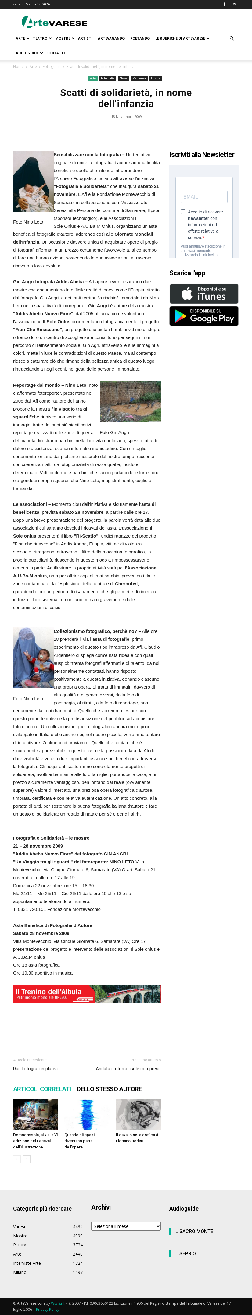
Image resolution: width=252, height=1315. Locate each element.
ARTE (23, 38)
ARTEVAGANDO (111, 38)
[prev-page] (17, 1159)
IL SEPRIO (185, 1254)
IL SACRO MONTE (193, 1231)
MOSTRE (65, 38)
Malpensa (139, 78)
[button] (231, 38)
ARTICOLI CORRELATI (42, 1089)
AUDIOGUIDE (29, 53)
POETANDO (140, 38)
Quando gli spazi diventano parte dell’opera (79, 1141)
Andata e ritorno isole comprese (128, 1068)
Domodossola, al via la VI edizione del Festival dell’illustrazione (35, 1141)
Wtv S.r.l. (58, 1303)
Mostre (155, 78)
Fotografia (52, 66)
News (123, 78)
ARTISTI (85, 38)
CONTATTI (55, 53)
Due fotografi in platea (35, 1068)
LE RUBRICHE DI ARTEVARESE (182, 38)
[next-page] (27, 1159)
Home (18, 66)
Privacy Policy (47, 1309)
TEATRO (42, 38)
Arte (33, 66)
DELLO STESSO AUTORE (109, 1089)
